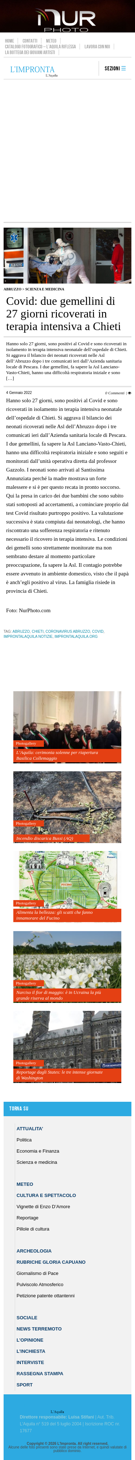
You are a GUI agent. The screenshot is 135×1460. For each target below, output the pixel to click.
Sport (25, 1384)
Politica (24, 1140)
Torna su (18, 1108)
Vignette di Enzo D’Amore (43, 1206)
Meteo (51, 41)
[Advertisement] (67, 150)
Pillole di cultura (33, 1229)
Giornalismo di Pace (37, 1273)
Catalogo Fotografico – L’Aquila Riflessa (40, 46)
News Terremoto (39, 1329)
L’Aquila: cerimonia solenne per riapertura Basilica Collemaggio (57, 755)
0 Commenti (114, 393)
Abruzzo (12, 289)
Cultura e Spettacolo (46, 1195)
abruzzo (21, 631)
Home (9, 41)
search (91, 69)
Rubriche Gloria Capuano (51, 1262)
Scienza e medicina (44, 289)
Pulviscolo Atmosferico (40, 1284)
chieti (38, 631)
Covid (98, 631)
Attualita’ (30, 1128)
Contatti (30, 41)
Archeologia (34, 1251)
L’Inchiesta (31, 1351)
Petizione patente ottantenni (46, 1295)
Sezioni (112, 68)
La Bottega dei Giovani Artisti (30, 52)
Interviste (30, 1362)
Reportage (28, 1217)
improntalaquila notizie (28, 637)
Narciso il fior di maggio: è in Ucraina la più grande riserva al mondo (58, 995)
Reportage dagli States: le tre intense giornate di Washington (59, 1074)
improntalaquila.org (76, 637)
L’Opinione (30, 1340)
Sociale (27, 1317)
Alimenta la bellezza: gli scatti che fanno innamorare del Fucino (54, 915)
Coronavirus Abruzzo (68, 631)
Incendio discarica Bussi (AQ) (44, 838)
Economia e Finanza (38, 1151)
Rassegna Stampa (40, 1373)
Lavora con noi (97, 46)
